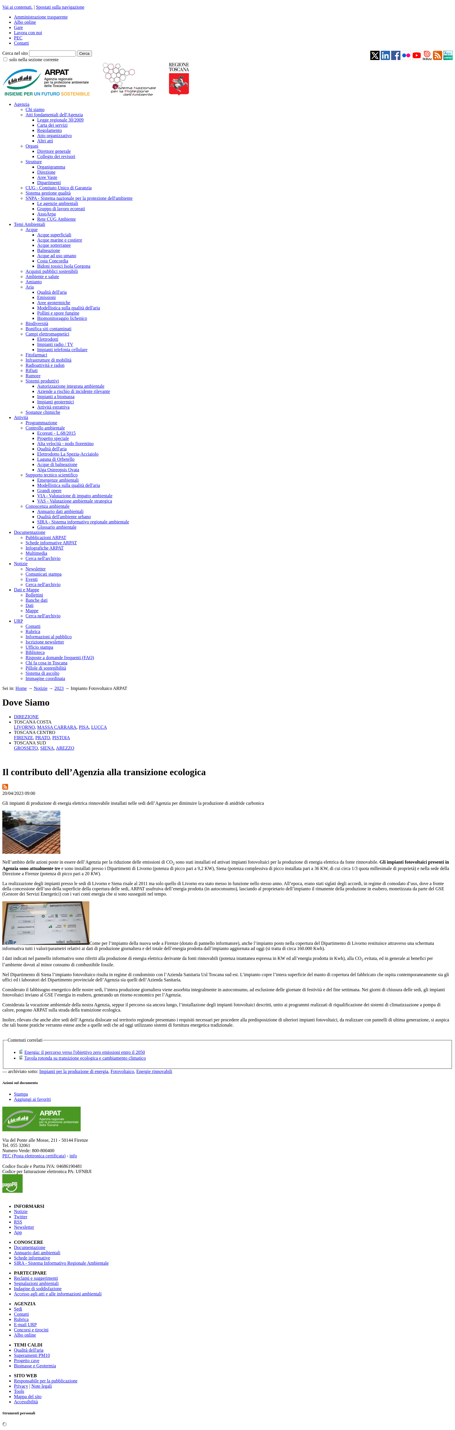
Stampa (21, 1094)
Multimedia (36, 553)
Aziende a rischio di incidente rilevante (73, 391)
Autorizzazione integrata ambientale (70, 386)
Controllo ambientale (45, 427)
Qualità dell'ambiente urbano (64, 516)
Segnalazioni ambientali (36, 1283)
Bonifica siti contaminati (48, 328)
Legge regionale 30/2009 (60, 119)
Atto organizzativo (54, 135)
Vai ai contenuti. (17, 7)
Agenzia (21, 104)
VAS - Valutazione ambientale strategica (74, 501)
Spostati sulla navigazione (60, 7)
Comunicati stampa (44, 574)
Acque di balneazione (57, 464)
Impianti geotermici (55, 401)
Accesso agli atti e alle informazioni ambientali (58, 1293)
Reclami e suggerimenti (36, 1278)
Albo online (25, 22)
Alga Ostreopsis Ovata (58, 469)
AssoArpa (46, 213)
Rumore (33, 375)
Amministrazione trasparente (41, 17)
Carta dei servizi (52, 125)
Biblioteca (35, 652)
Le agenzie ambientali (57, 203)
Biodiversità (37, 323)
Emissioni (46, 297)
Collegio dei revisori (56, 156)
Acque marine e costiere (59, 240)
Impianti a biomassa (56, 396)
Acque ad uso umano (56, 255)
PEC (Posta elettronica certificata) (34, 1155)
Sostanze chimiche (43, 412)
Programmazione (41, 422)
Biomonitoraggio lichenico (62, 318)
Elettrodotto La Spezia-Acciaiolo (67, 454)
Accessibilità (26, 1401)
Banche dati (37, 600)
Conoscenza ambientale (48, 506)
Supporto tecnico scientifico (52, 474)
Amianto (34, 281)
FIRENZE (23, 737)
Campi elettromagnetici (47, 333)
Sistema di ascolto (42, 673)
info (73, 1155)
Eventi (32, 579)
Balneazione (48, 250)
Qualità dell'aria (52, 292)
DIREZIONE (26, 716)
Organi (32, 146)
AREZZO (65, 748)
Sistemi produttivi (42, 380)
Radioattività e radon (45, 365)
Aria (30, 286)
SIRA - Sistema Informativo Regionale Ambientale (61, 1263)
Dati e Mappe (26, 589)
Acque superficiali (54, 234)
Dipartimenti (49, 182)
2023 (59, 688)
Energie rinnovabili (154, 1071)
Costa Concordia (52, 260)
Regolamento (49, 130)
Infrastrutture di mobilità (48, 360)
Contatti (21, 43)
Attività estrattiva (53, 407)
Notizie (21, 563)
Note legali (41, 1386)
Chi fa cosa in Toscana (46, 662)
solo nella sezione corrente (34, 59)
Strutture (34, 161)
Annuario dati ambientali (60, 511)
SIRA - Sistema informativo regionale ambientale (83, 521)
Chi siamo (35, 109)
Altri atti (45, 140)
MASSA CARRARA (57, 727)
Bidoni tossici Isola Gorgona (63, 266)
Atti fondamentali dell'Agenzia (54, 114)
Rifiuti (32, 370)
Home (21, 688)
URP (18, 621)
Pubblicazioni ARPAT (46, 537)
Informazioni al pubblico (49, 636)
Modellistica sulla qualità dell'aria (68, 307)
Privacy (21, 1386)
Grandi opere (49, 490)
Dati (30, 605)
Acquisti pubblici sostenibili (52, 271)
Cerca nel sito (15, 53)
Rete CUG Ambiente (56, 219)
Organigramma (51, 166)
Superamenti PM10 (32, 1355)
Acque (32, 229)
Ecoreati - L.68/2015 (56, 433)
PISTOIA (61, 737)
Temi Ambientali (29, 224)
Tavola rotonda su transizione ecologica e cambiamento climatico (85, 1058)
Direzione (46, 172)
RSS (18, 1221)
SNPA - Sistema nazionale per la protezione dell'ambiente (79, 198)
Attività (21, 417)
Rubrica (33, 631)
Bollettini (34, 594)
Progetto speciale (53, 438)
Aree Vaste (47, 177)
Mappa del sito (27, 1396)
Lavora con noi (28, 32)
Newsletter (36, 568)
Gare (18, 27)
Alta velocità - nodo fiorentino (65, 443)
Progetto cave (26, 1360)
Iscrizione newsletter (45, 641)
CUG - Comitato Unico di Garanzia (59, 187)
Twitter (20, 1216)
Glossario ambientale (57, 527)
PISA (84, 727)
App (18, 1232)
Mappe (32, 610)
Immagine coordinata (45, 678)
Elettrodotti (47, 339)
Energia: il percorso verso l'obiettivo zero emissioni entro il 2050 (84, 1052)
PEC (18, 37)
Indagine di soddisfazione (38, 1288)
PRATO (42, 737)
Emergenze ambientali (58, 480)
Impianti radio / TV (55, 344)
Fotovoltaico (122, 1071)
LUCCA (99, 727)
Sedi (18, 1308)
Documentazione (29, 532)
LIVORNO (24, 727)
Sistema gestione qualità (48, 193)
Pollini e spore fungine (58, 313)
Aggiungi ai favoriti (32, 1099)
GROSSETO (26, 748)
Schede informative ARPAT (51, 542)
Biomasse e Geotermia (35, 1365)
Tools (19, 1391)
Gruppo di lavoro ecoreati (61, 208)
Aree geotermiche (53, 302)
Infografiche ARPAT (45, 547)
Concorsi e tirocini (31, 1329)
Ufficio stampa (39, 647)
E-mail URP (25, 1324)
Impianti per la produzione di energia (73, 1071)
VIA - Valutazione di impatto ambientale (75, 495)
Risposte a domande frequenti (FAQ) (60, 657)
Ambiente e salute (42, 276)
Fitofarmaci (36, 354)
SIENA (47, 748)
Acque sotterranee (54, 245)
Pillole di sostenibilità (46, 668)
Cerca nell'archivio (43, 558)
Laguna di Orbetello (56, 459)
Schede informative (32, 1257)
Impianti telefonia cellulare (62, 349)
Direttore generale (54, 151)
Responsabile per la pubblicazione (45, 1380)
